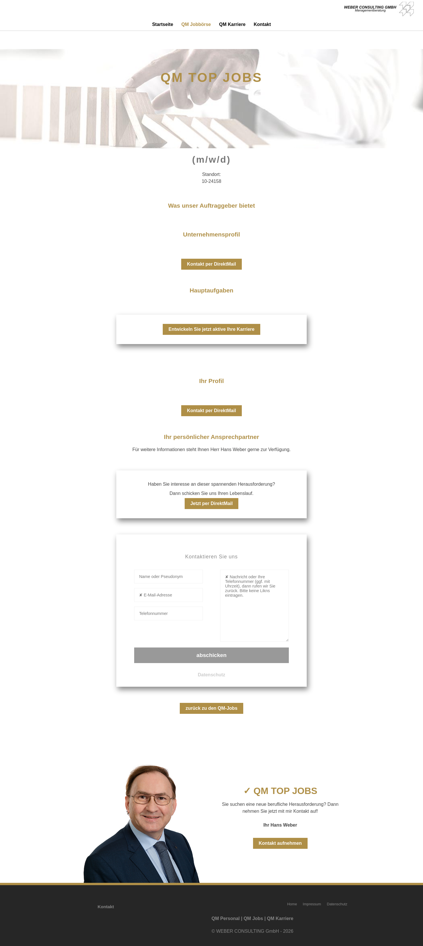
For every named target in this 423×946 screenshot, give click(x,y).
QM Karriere (232, 24)
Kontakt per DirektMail (211, 264)
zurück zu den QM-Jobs (211, 708)
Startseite (162, 24)
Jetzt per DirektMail (211, 503)
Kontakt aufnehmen (280, 843)
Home (292, 904)
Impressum (312, 904)
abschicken (211, 655)
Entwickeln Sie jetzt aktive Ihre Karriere (211, 329)
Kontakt (262, 24)
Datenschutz (211, 674)
